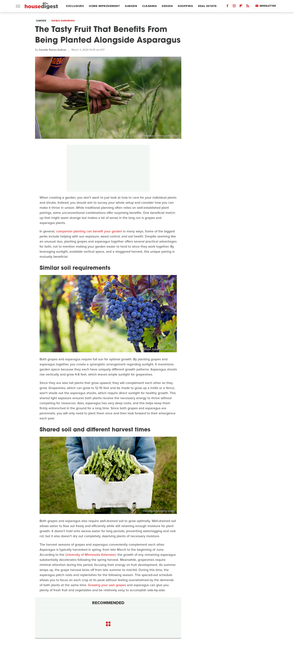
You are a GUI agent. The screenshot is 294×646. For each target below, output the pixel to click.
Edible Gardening (63, 20)
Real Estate (207, 6)
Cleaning (149, 6)
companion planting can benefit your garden (89, 231)
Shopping (185, 6)
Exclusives (75, 6)
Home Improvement (104, 6)
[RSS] (247, 6)
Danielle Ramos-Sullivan (52, 50)
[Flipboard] (240, 6)
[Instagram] (234, 6)
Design (167, 6)
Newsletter (265, 6)
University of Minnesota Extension (90, 554)
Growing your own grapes (107, 585)
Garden (131, 6)
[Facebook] (227, 6)
